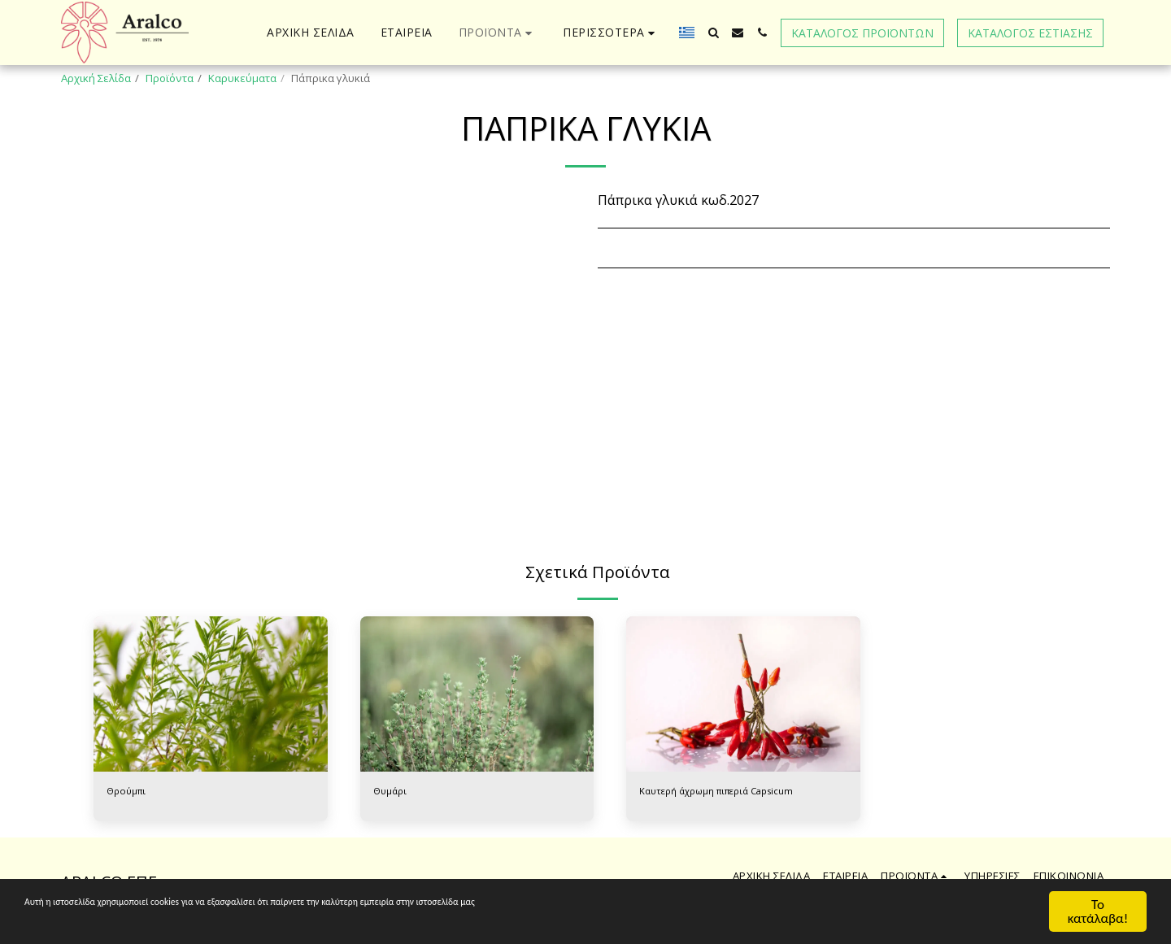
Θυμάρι (392, 792)
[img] (211, 694)
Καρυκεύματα (242, 78)
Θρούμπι (129, 792)
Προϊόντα (170, 78)
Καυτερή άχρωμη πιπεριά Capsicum (728, 792)
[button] (713, 32)
